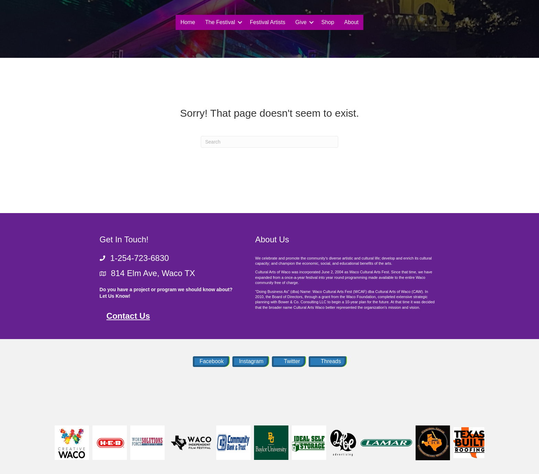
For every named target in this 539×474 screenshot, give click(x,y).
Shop (327, 22)
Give (301, 22)
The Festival (220, 22)
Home (187, 22)
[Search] (269, 142)
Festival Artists (267, 22)
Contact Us (128, 315)
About (351, 22)
